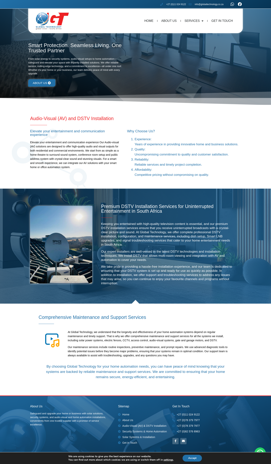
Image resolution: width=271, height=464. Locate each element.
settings (168, 460)
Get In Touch (222, 20)
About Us (169, 20)
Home (148, 20)
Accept (192, 458)
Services (194, 21)
